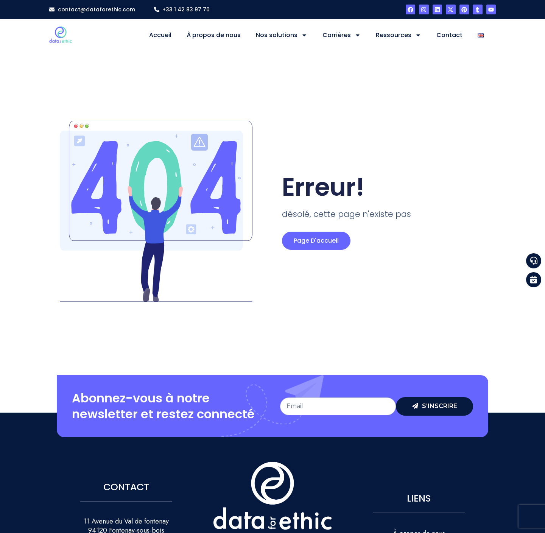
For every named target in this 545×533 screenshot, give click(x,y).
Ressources (398, 35)
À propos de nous (214, 35)
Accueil (160, 35)
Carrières (341, 35)
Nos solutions (281, 35)
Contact (449, 35)
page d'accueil (316, 240)
